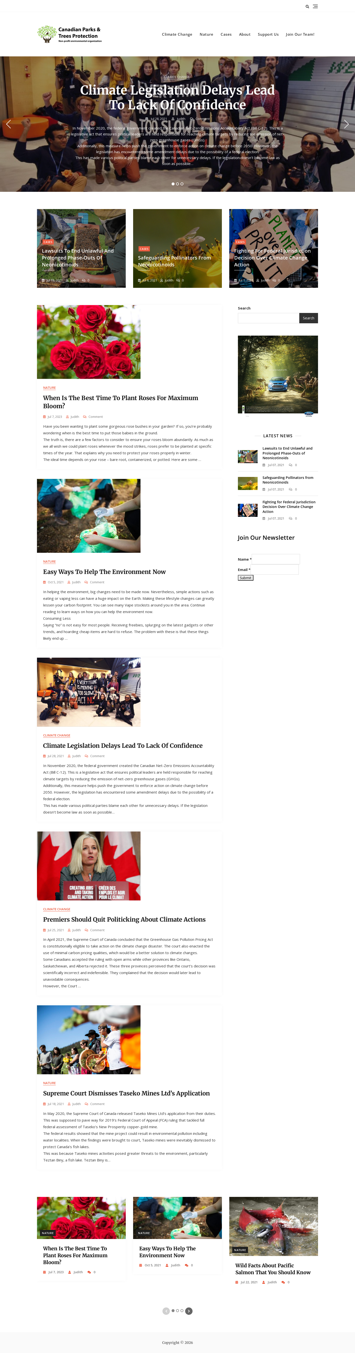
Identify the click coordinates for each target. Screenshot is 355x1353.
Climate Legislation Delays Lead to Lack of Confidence (177, 97)
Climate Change (177, 34)
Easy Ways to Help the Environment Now (104, 572)
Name (245, 559)
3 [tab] (182, 183)
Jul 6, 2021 (149, 280)
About (245, 34)
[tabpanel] (177, 124)
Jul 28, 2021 (158, 118)
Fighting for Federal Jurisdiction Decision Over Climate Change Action (272, 257)
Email (244, 569)
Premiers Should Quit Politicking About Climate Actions (124, 919)
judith (180, 118)
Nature (206, 34)
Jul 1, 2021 (245, 280)
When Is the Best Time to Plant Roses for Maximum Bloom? (75, 1255)
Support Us (268, 34)
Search (244, 308)
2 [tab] (178, 183)
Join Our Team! (300, 34)
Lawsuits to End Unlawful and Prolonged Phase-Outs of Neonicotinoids (78, 257)
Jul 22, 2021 (249, 1282)
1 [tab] (173, 183)
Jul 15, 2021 (54, 280)
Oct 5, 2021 (152, 1265)
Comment (202, 118)
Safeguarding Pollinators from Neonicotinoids (288, 480)
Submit (245, 577)
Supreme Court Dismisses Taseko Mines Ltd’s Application (126, 1093)
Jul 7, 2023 (56, 1272)
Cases (226, 34)
